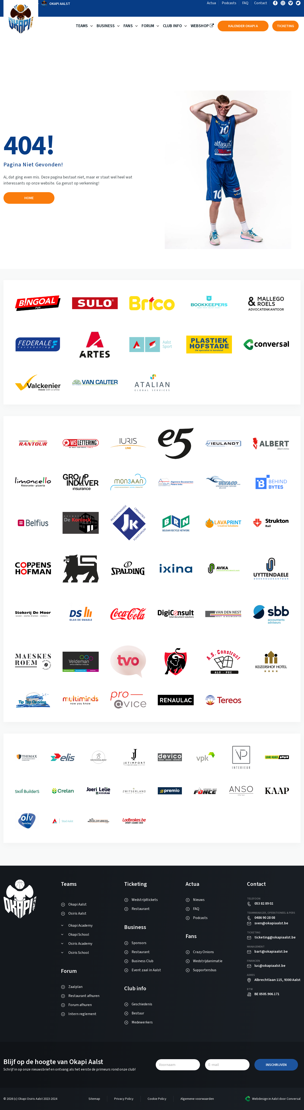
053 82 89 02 (263, 903)
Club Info (172, 26)
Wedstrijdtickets (145, 899)
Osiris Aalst (77, 913)
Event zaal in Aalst (146, 970)
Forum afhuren (80, 1004)
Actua (211, 3)
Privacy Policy (123, 1099)
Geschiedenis (142, 1004)
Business (106, 26)
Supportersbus (204, 970)
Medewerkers (142, 1022)
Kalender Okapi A (243, 26)
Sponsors (139, 942)
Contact (260, 3)
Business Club (142, 961)
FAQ (245, 3)
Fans (128, 26)
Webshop (202, 26)
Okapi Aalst (77, 904)
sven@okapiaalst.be (271, 923)
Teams (82, 26)
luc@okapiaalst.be (269, 965)
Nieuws (199, 899)
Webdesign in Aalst (265, 1099)
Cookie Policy (157, 1099)
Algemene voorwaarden (197, 1099)
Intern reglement (82, 1013)
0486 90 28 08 (264, 917)
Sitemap (94, 1099)
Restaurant (141, 908)
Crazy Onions (203, 952)
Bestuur (138, 1013)
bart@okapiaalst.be (271, 951)
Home (29, 198)
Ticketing (285, 26)
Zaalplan (75, 986)
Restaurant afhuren (83, 995)
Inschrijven (276, 1064)
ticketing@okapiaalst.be (275, 937)
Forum (148, 26)
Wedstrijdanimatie (207, 961)
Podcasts (229, 3)
